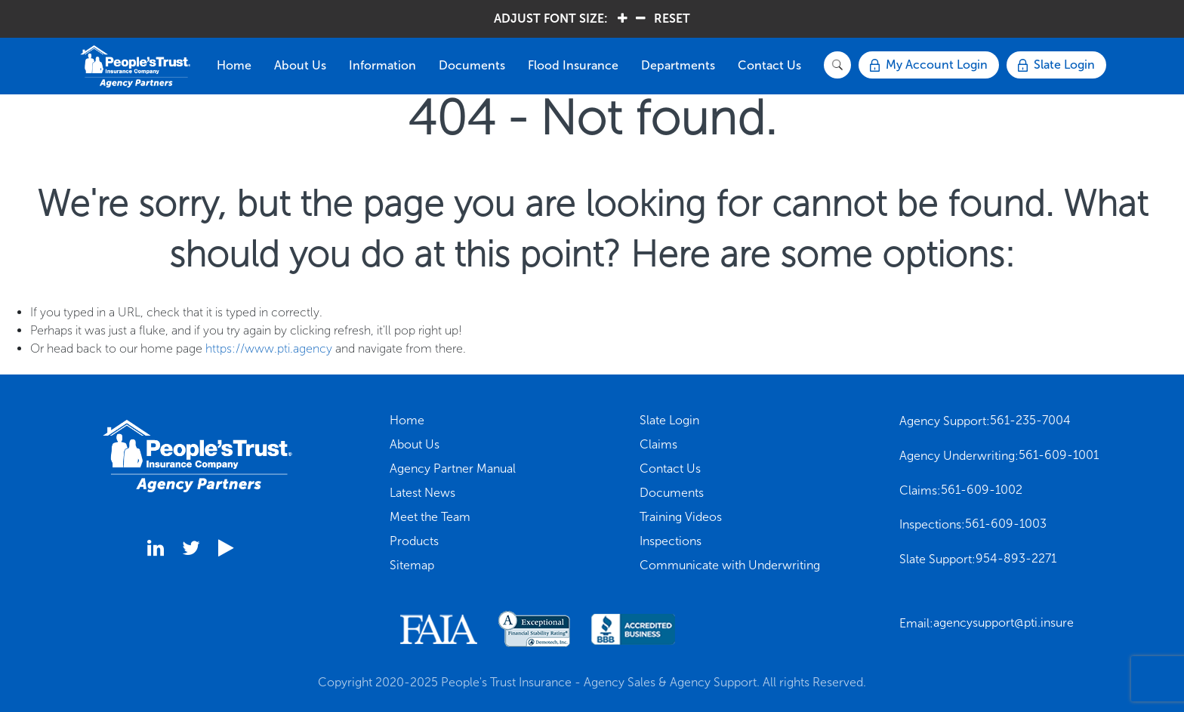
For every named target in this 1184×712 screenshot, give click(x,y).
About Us (300, 65)
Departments (678, 65)
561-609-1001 (1059, 455)
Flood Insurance (573, 65)
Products (414, 541)
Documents (472, 65)
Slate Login (669, 420)
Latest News (422, 492)
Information (382, 65)
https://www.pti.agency (268, 348)
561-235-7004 (1030, 420)
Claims (658, 444)
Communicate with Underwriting (730, 565)
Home (234, 65)
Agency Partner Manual (453, 468)
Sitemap (412, 565)
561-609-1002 (981, 489)
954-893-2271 (1016, 558)
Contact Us (769, 65)
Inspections (670, 541)
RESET (672, 18)
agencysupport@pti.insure (1003, 622)
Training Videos (681, 517)
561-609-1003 (1006, 523)
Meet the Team (430, 517)
